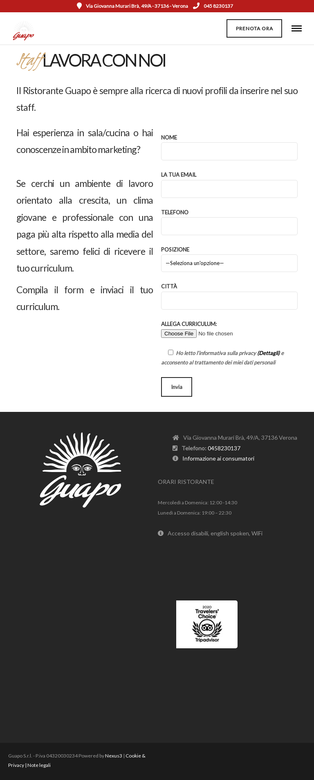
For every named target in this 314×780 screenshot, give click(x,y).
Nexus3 (113, 756)
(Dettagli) (268, 353)
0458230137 (224, 448)
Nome (229, 144)
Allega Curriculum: (213, 329)
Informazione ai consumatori (218, 458)
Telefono (229, 219)
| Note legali (38, 765)
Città (229, 293)
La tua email (229, 181)
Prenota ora (254, 28)
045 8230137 (213, 6)
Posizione (229, 256)
